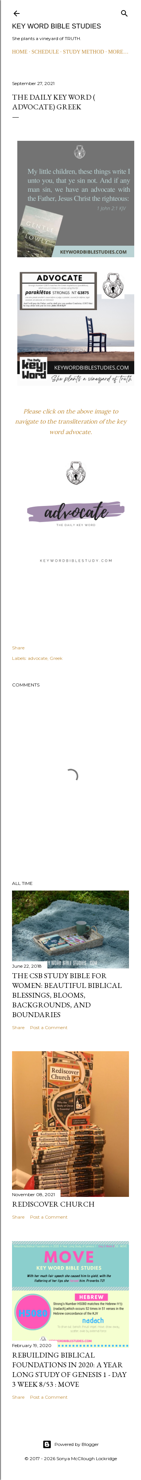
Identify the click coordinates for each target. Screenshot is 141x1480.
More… (118, 52)
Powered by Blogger (70, 1444)
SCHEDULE (45, 52)
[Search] (124, 11)
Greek (56, 658)
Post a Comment (49, 1027)
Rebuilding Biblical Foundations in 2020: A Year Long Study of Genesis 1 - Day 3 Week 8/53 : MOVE (69, 1369)
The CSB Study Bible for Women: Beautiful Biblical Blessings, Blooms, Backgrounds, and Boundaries (67, 995)
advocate (37, 658)
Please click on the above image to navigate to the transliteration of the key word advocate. (70, 421)
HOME (19, 52)
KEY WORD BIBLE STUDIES (56, 26)
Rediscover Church (53, 1204)
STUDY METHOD (83, 52)
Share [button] (18, 647)
